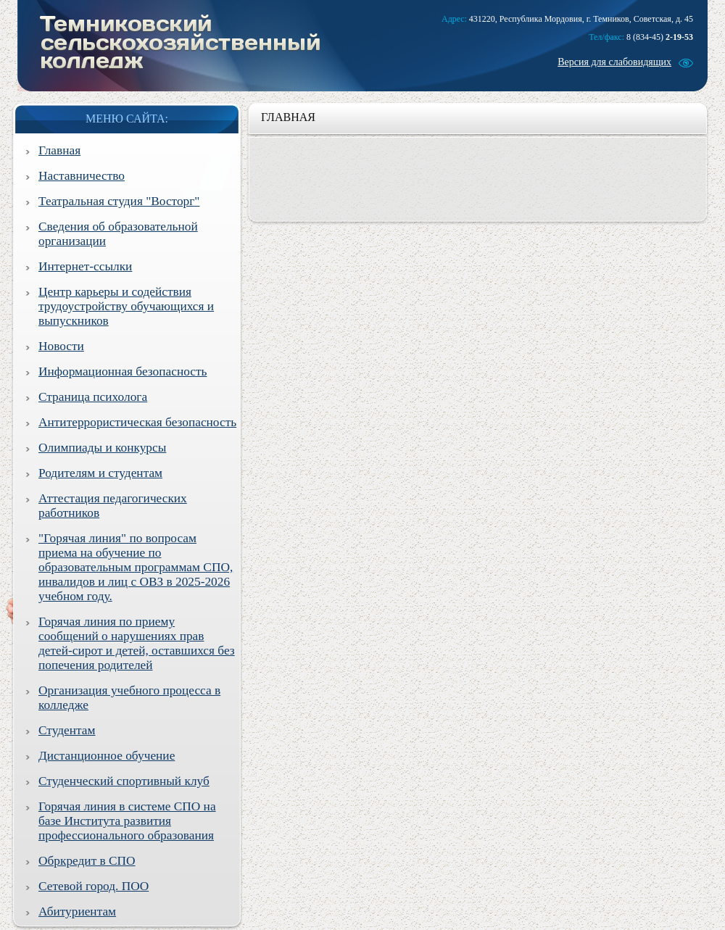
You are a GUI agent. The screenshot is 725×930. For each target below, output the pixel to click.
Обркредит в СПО (87, 861)
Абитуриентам (77, 911)
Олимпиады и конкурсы (102, 447)
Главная (59, 150)
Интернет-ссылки (85, 266)
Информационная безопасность (122, 371)
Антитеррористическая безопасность (137, 422)
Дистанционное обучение (106, 756)
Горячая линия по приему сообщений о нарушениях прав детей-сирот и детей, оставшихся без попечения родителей (136, 643)
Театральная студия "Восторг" (118, 201)
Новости (61, 346)
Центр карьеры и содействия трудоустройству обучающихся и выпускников (126, 306)
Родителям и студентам (100, 473)
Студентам (66, 730)
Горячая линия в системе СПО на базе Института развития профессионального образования (127, 821)
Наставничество (81, 176)
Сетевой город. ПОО (93, 886)
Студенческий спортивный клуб (124, 781)
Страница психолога (92, 397)
